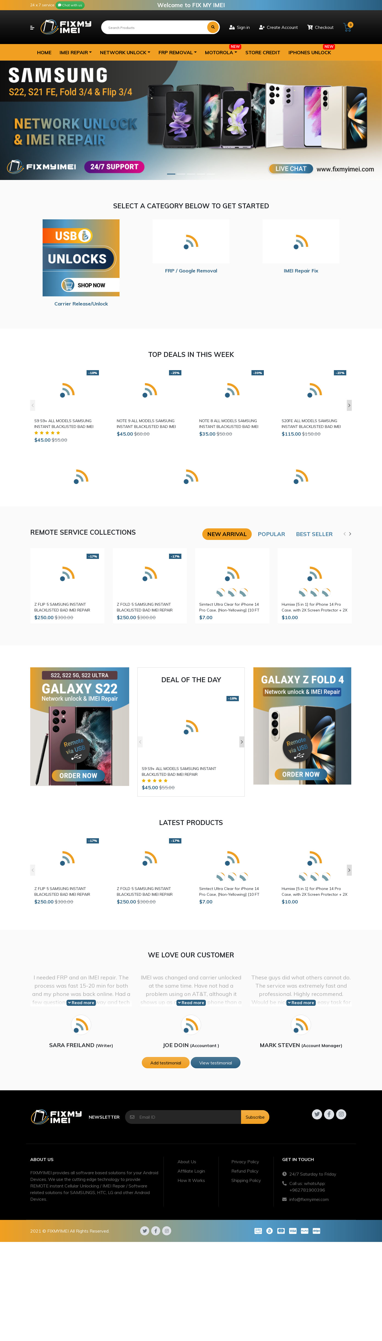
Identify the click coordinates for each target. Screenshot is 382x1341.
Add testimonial (165, 1063)
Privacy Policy (245, 1161)
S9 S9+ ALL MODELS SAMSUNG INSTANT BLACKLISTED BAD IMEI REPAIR (63, 424)
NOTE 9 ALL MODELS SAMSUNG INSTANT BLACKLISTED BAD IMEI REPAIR (146, 424)
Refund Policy (245, 1171)
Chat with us (70, 5)
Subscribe (255, 1117)
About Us (187, 1161)
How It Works (191, 1180)
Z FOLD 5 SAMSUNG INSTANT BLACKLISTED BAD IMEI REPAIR (145, 607)
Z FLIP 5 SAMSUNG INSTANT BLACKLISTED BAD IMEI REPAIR (62, 607)
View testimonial (215, 1063)
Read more (81, 1002)
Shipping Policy (246, 1180)
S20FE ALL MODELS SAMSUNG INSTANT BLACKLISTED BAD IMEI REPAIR (311, 424)
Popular (271, 534)
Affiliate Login (191, 1171)
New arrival (227, 534)
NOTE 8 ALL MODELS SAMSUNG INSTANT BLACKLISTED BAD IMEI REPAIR (228, 424)
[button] (76, 52)
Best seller (314, 534)
